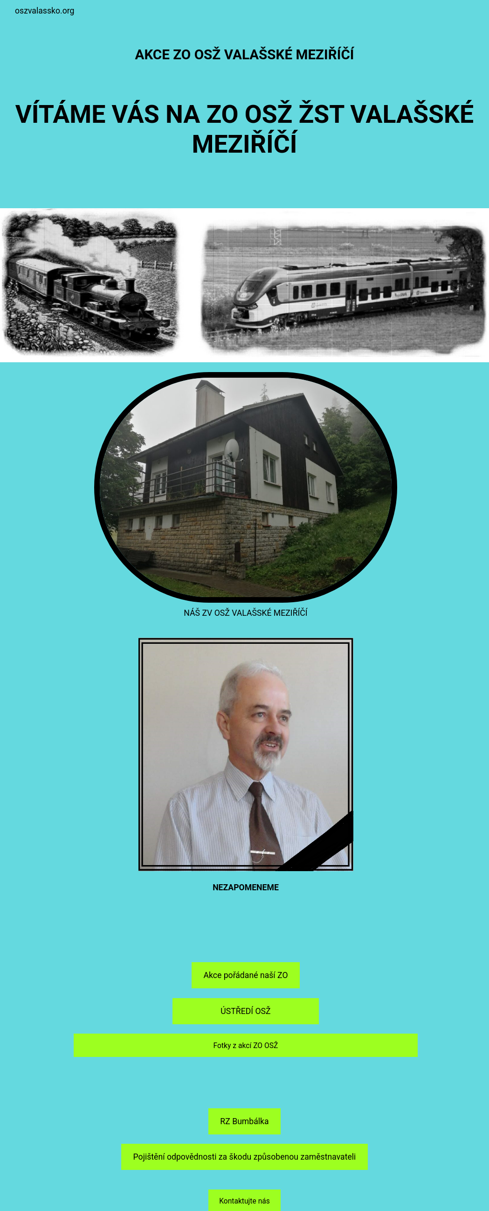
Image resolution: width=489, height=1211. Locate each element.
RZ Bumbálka (244, 1121)
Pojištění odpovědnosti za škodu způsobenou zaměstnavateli (244, 1157)
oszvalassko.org (44, 10)
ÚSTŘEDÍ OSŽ (245, 1011)
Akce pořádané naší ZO (245, 975)
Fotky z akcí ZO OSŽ (246, 1045)
